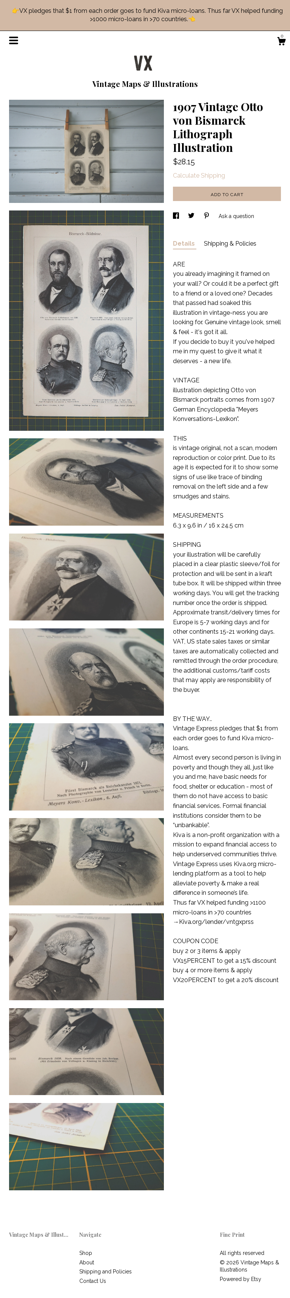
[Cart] (281, 42)
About (86, 1262)
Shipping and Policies (105, 1272)
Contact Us (92, 1281)
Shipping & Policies (230, 243)
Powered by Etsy (240, 1279)
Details (184, 243)
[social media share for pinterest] (207, 216)
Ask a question (236, 216)
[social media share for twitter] (192, 216)
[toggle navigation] (13, 40)
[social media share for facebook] (176, 216)
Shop (85, 1253)
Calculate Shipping (199, 175)
